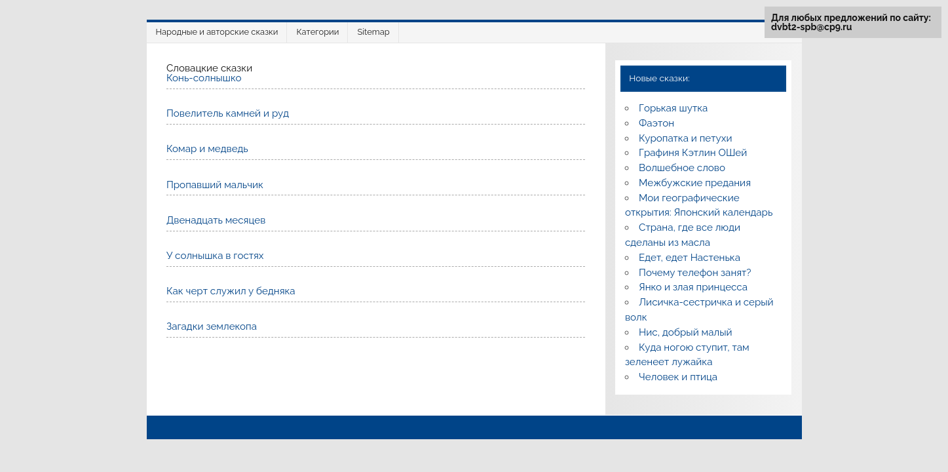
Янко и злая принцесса (693, 287)
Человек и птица (678, 377)
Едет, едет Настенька (689, 258)
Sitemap (373, 32)
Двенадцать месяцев (215, 220)
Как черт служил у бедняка (230, 291)
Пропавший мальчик (214, 185)
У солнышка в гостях (215, 256)
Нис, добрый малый (685, 332)
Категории (317, 32)
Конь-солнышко (204, 78)
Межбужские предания (695, 183)
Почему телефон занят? (695, 273)
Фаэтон (656, 123)
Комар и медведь (207, 149)
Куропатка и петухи (685, 138)
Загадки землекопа (211, 326)
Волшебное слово (682, 168)
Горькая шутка (673, 108)
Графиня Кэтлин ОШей (693, 153)
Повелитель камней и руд (227, 113)
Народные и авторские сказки (217, 32)
